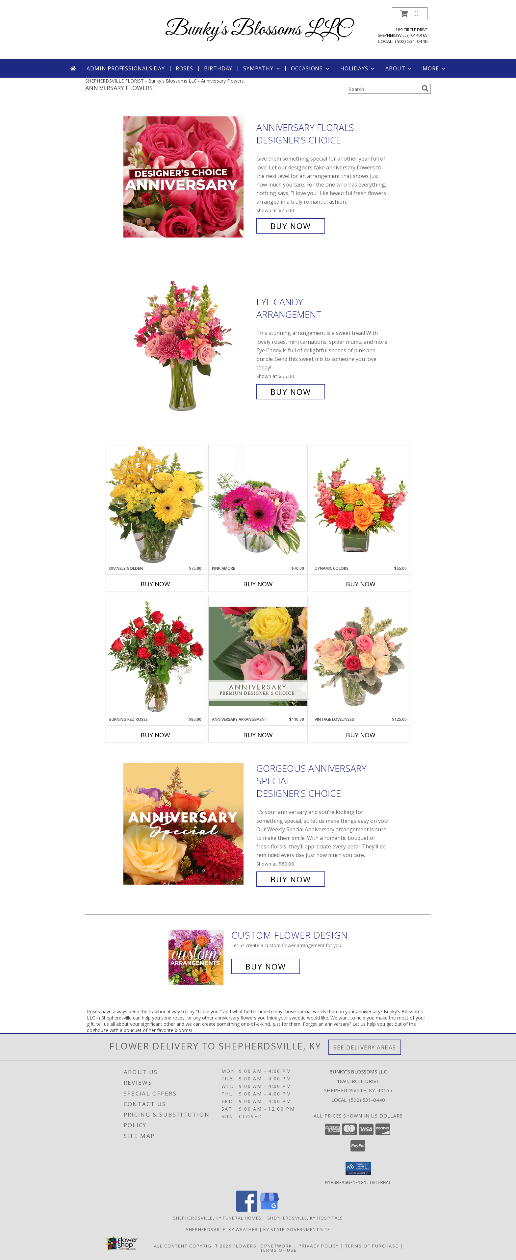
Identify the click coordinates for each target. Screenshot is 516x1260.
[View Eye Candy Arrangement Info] (188, 347)
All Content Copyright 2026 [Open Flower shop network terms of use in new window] (193, 1245)
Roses (184, 68)
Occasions (311, 68)
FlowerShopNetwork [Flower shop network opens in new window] (262, 1245)
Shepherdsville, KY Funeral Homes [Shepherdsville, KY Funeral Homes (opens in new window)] (217, 1218)
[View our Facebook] (246, 1209)
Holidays (358, 68)
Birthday (218, 68)
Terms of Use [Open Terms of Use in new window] (278, 1250)
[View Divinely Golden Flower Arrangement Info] (155, 505)
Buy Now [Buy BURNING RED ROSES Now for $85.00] (155, 735)
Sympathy (262, 68)
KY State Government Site (296, 1229)
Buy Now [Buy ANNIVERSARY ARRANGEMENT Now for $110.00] (258, 735)
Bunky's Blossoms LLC (258, 29)
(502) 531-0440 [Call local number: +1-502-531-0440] (411, 41)
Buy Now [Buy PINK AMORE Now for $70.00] (258, 584)
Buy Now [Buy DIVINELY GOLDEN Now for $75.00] (155, 584)
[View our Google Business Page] (269, 1209)
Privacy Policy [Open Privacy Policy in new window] (318, 1245)
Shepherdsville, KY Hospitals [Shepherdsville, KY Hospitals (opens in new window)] (305, 1218)
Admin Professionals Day (126, 68)
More (435, 68)
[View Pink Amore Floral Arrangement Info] (258, 505)
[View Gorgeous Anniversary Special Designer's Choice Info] (188, 824)
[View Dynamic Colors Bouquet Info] (360, 505)
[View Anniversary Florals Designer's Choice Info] (188, 177)
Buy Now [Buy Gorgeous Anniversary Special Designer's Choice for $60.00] (291, 879)
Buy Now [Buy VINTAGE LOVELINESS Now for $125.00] (360, 735)
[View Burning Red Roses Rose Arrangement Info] (155, 656)
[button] (409, 13)
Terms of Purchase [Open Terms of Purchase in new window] (372, 1245)
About (399, 68)
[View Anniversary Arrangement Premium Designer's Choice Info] (258, 656)
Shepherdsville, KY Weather (222, 1229)
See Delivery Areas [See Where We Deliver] (364, 1047)
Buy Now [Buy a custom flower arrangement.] (265, 966)
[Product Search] (383, 88)
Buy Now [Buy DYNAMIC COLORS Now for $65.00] (360, 584)
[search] (425, 88)
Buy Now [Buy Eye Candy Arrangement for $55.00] (291, 391)
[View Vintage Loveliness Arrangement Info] (360, 656)
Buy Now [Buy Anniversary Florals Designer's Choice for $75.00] (291, 225)
